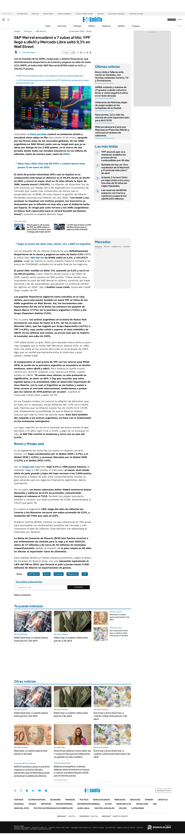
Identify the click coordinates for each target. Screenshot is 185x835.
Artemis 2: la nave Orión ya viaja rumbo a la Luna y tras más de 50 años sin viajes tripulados (115, 181)
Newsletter (180, 26)
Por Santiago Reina (61, 780)
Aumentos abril (22, 14)
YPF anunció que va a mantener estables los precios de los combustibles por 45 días (115, 156)
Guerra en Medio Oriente (84, 14)
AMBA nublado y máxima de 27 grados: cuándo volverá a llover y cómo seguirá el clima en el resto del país (111, 91)
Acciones (58, 574)
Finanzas (77, 26)
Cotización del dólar (136, 14)
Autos (108, 804)
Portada (18, 799)
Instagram (27, 791)
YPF (85, 574)
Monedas (98, 246)
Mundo (32, 804)
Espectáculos (123, 804)
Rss (155, 804)
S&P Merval (41, 31)
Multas (123, 808)
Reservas (100, 14)
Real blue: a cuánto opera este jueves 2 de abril (119, 617)
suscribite (171, 19)
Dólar (48, 26)
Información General (88, 804)
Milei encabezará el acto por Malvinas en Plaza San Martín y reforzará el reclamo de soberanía (112, 131)
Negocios (106, 26)
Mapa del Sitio (21, 808)
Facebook (21, 791)
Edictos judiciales (104, 808)
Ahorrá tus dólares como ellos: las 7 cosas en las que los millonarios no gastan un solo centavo (72, 753)
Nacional (19, 804)
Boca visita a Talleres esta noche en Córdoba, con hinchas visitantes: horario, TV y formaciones (112, 76)
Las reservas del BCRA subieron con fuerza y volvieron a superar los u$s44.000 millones (114, 194)
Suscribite (78, 587)
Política (91, 26)
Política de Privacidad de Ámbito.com (53, 808)
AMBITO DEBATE (115, 816)
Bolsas (106, 246)
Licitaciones (137, 808)
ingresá (179, 19)
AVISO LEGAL (83, 808)
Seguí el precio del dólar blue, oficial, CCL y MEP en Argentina (54, 243)
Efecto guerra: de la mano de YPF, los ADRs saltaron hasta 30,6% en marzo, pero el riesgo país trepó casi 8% (39, 228)
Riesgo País (73, 574)
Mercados (119, 799)
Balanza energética (64, 14)
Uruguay (135, 26)
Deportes (46, 804)
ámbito (17, 31)
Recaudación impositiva (116, 14)
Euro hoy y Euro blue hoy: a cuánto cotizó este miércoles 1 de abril (112, 753)
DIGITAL (66, 816)
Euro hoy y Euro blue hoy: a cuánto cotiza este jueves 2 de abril (119, 633)
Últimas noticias (36, 799)
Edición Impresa (64, 804)
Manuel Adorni (48, 14)
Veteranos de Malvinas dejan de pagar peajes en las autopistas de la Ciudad (111, 105)
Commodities (116, 246)
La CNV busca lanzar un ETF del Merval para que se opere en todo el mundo (79, 227)
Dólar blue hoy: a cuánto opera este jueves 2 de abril (31, 639)
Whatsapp (46, 791)
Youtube (39, 790)
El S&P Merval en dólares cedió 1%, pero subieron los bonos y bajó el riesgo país (49, 76)
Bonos (46, 574)
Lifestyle (163, 799)
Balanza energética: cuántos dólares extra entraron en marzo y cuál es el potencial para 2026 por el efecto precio (71, 771)
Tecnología (142, 804)
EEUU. (66, 154)
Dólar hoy (35, 14)
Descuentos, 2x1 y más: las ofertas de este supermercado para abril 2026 (112, 117)
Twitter (15, 791)
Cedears (126, 246)
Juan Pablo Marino (29, 52)
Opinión (121, 26)
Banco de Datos (101, 799)
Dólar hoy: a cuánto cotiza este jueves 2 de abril (71, 639)
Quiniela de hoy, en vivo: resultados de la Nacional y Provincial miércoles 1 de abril (115, 169)
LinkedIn (33, 791)
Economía (62, 26)
